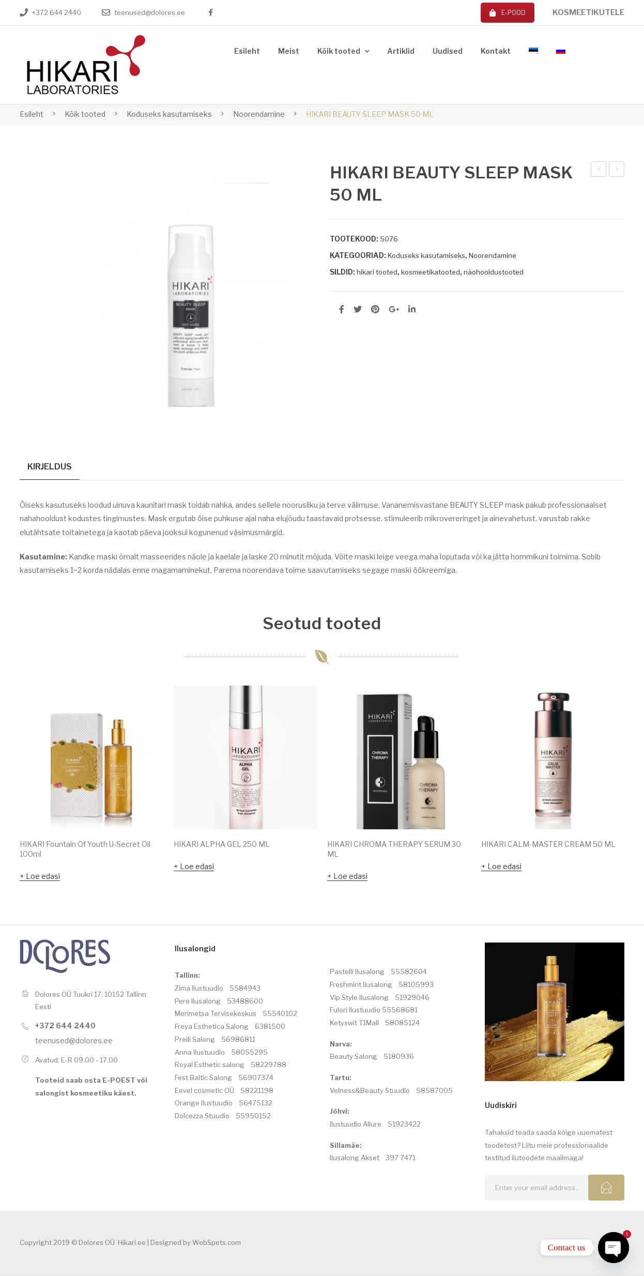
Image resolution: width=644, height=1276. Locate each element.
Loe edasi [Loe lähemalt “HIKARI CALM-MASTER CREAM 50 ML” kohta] (504, 868)
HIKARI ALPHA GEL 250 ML (222, 846)
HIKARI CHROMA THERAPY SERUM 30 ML (394, 851)
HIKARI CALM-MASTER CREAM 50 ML (616, 170)
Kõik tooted (85, 114)
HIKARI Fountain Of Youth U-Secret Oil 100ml (85, 851)
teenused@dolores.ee (149, 12)
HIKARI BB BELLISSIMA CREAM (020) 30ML (599, 170)
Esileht (31, 114)
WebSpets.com (216, 1245)
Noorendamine (259, 114)
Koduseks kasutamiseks (169, 114)
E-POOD (507, 13)
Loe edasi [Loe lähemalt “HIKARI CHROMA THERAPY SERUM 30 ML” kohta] (350, 878)
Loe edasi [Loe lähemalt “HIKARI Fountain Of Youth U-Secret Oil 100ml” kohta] (43, 878)
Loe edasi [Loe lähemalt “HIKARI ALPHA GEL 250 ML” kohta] (197, 868)
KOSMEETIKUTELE (588, 12)
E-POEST (118, 1082)
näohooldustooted (494, 272)
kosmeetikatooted (430, 272)
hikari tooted (377, 272)
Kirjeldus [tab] (49, 466)
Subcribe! (606, 1190)
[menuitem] (247, 51)
